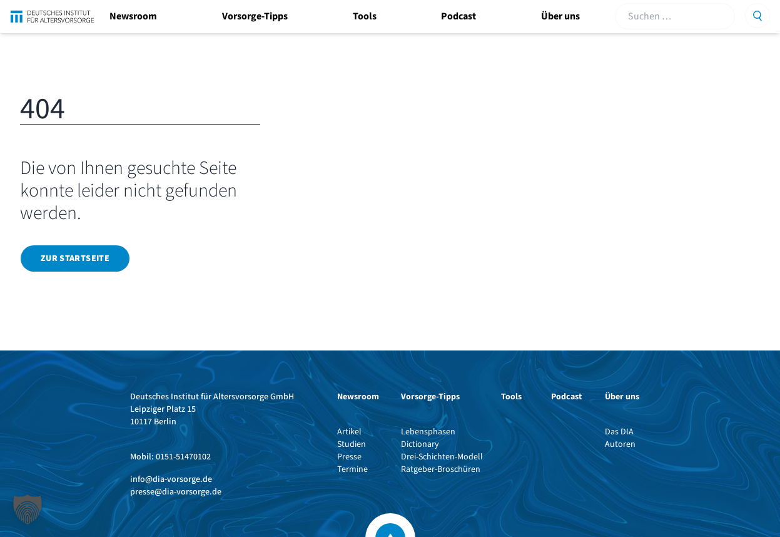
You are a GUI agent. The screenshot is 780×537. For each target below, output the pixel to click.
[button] (27, 509)
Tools (365, 16)
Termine (352, 469)
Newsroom (133, 16)
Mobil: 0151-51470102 (170, 457)
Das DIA (619, 432)
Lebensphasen (428, 432)
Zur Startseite (75, 258)
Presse (349, 457)
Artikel (349, 432)
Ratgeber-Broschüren (440, 469)
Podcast (458, 16)
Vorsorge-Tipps (255, 16)
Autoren (620, 444)
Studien (351, 444)
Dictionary (420, 444)
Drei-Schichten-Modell (442, 457)
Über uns (560, 16)
